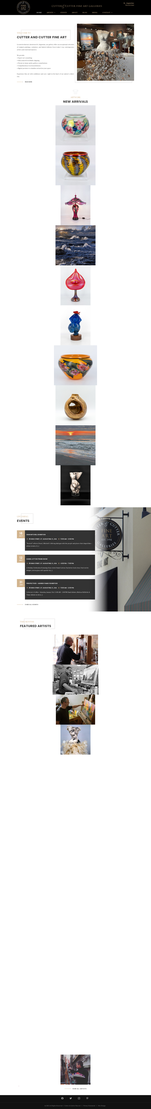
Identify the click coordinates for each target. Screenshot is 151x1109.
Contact (107, 13)
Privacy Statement (89, 1106)
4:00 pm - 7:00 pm (66, 563)
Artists (51, 13)
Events (63, 13)
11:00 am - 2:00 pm (66, 539)
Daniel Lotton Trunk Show (36, 559)
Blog (85, 13)
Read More (28, 82)
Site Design (101, 1106)
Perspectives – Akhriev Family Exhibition (41, 583)
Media (94, 13)
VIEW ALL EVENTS (31, 604)
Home (39, 13)
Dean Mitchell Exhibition (36, 535)
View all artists (79, 1089)
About (75, 13)
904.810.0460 (129, 5)
